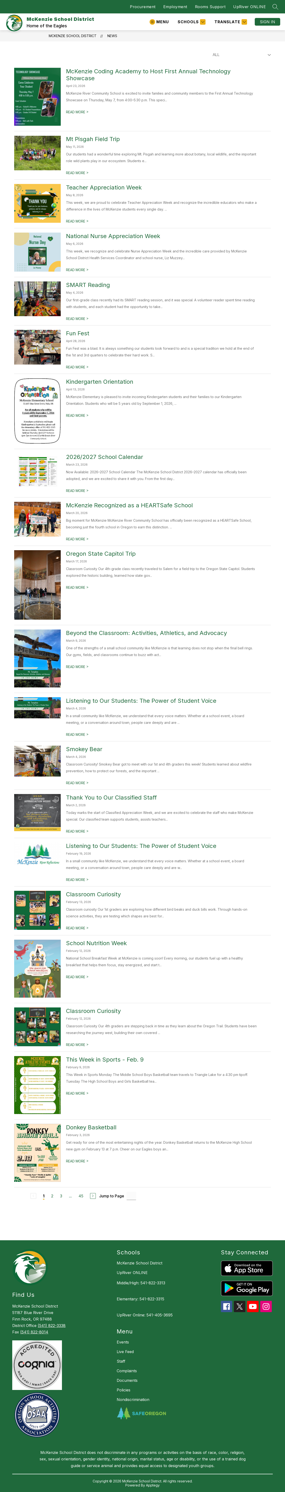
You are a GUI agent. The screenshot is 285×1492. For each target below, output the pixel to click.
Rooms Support (210, 6)
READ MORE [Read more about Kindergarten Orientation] (77, 415)
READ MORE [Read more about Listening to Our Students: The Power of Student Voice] (77, 734)
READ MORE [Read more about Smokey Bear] (77, 783)
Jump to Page (111, 1196)
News (112, 36)
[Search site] (275, 7)
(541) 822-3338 (52, 1325)
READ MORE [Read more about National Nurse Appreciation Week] (77, 270)
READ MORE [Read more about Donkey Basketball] (77, 1161)
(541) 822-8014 (34, 1332)
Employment (175, 6)
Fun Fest (77, 333)
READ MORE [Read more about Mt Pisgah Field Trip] (77, 173)
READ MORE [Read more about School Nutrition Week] (77, 977)
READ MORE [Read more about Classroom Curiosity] (77, 928)
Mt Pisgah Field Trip (93, 139)
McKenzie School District (73, 36)
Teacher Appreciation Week (104, 187)
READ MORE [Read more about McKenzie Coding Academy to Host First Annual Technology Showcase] (77, 112)
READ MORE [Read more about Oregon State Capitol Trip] (77, 587)
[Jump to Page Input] (131, 1196)
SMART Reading (88, 284)
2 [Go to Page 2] (52, 1196)
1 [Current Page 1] (43, 1196)
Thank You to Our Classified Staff (111, 797)
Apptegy (153, 1485)
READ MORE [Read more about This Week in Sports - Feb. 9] (77, 1093)
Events (123, 1342)
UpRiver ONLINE (249, 6)
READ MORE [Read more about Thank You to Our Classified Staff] (77, 831)
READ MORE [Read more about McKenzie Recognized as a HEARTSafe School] (77, 539)
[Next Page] (93, 1196)
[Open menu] (159, 22)
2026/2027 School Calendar (104, 456)
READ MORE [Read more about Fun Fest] (77, 367)
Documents (127, 1380)
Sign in (267, 21)
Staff (121, 1361)
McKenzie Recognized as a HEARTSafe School (129, 505)
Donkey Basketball (91, 1127)
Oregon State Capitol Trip (101, 553)
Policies (123, 1390)
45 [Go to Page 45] (81, 1196)
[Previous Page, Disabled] (33, 1196)
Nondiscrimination (133, 1399)
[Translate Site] (230, 22)
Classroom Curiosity (93, 894)
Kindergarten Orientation (99, 381)
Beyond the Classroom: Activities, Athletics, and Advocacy (146, 632)
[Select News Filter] (241, 55)
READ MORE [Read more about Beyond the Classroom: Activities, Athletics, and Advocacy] (77, 667)
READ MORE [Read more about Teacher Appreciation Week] (77, 221)
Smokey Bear (84, 749)
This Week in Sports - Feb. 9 (105, 1059)
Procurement (143, 6)
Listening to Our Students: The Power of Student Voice (141, 700)
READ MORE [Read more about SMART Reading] (77, 319)
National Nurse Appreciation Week (113, 236)
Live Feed (125, 1351)
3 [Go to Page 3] (61, 1196)
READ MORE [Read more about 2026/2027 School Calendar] (77, 491)
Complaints (127, 1370)
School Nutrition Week (96, 943)
